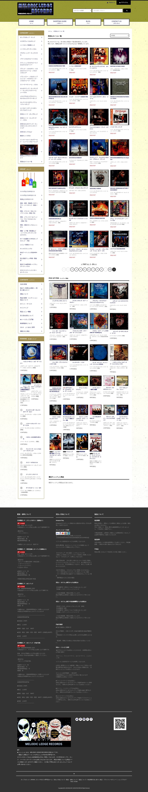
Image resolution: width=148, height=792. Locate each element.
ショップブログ (121, 779)
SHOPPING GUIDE (59, 22)
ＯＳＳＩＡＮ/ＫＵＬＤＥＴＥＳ (55, 417)
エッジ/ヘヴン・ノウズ (77, 362)
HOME (31, 22)
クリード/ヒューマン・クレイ (122, 388)
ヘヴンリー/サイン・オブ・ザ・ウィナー (31, 362)
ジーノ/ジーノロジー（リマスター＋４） (36, 386)
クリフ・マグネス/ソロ (30, 462)
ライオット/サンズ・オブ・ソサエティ (79, 301)
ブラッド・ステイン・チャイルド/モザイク (109, 418)
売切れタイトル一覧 (59, 31)
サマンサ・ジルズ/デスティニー (108, 388)
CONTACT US (116, 22)
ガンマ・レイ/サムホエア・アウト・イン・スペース (82, 418)
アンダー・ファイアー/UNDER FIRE (78, 96)
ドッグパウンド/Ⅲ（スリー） (58, 301)
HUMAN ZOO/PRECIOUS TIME (57, 66)
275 (110, 269)
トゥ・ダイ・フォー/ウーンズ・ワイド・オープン (58, 331)
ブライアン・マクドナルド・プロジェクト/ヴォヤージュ (98, 301)
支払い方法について (59, 779)
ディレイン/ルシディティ (81, 388)
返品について (82, 779)
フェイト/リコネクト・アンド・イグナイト (99, 128)
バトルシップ (68, 451)
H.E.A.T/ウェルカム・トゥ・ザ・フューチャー (58, 128)
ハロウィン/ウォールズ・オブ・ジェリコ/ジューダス (118, 363)
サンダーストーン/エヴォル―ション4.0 (78, 219)
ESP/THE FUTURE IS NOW (117, 66)
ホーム (50, 31)
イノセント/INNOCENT (75, 66)
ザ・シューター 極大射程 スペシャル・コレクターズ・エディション (55, 454)
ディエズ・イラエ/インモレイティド (78, 188)
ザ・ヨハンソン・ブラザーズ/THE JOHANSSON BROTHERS (58, 250)
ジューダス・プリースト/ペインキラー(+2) (58, 363)
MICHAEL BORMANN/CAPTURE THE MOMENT (119, 189)
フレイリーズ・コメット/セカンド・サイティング (32, 449)
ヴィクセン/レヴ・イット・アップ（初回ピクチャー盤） (69, 418)
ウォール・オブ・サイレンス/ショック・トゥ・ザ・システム (58, 158)
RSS (72, 781)
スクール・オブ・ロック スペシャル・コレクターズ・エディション (95, 456)
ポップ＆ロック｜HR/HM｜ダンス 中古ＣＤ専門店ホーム (36, 779)
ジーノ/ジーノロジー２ (30, 474)
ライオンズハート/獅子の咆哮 (95, 388)
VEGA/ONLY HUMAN (95, 188)
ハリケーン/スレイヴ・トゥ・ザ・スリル (32, 424)
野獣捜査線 (80, 451)
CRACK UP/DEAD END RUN (97, 218)
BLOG (88, 22)
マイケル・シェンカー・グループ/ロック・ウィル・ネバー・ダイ (99, 250)
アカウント (112, 2)
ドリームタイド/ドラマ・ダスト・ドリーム (99, 97)
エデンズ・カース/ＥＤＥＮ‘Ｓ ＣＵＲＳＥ (119, 301)
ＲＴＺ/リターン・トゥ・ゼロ (32, 488)
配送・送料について (71, 779)
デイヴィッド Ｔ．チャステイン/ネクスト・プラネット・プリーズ (99, 158)
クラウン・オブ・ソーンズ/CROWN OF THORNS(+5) (99, 331)
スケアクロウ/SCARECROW (117, 249)
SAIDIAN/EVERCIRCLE (55, 218)
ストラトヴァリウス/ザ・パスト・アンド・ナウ (122, 418)
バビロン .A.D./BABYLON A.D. (32, 438)
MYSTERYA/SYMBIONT (75, 157)
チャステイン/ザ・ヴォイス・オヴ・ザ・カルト (32, 410)
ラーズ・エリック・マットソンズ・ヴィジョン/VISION (98, 363)
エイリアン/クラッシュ (75, 127)
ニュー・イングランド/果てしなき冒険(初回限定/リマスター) (25, 389)
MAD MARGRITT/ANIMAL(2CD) (57, 188)
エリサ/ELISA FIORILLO (95, 417)
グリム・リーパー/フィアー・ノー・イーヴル (119, 219)
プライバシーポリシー (110, 779)
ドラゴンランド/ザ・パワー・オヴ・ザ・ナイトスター (79, 331)
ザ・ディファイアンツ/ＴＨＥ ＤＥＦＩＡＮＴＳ (99, 67)
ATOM (75, 781)
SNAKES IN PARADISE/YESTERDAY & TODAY (119, 97)
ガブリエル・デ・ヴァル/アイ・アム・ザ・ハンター (68, 389)
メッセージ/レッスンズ (116, 127)
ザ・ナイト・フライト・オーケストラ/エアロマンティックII (78, 250)
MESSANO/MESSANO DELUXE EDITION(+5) (58, 97)
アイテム (123, 2)
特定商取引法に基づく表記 (95, 779)
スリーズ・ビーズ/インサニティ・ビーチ (119, 332)
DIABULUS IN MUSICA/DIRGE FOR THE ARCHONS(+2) (55, 389)
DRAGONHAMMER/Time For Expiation (119, 158)
